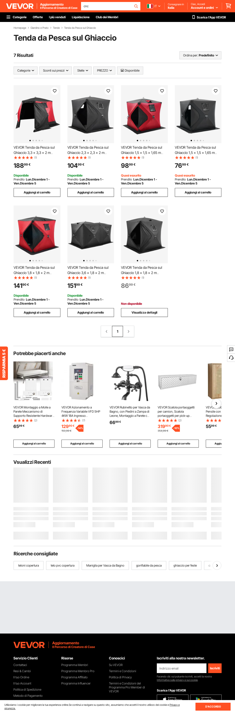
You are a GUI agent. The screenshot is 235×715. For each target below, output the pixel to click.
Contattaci (20, 665)
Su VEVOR (116, 665)
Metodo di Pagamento (28, 695)
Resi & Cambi (22, 671)
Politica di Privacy (120, 677)
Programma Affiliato (74, 677)
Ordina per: (190, 55)
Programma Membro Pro (77, 671)
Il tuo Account (22, 683)
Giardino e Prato (40, 27)
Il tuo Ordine (21, 677)
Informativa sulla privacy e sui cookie (177, 680)
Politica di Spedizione (27, 689)
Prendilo (19, 179)
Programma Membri (74, 665)
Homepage (20, 27)
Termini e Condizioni (122, 671)
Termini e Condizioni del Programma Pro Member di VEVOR (127, 687)
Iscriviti (215, 668)
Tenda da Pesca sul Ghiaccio (80, 27)
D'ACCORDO (213, 706)
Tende (56, 27)
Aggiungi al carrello (37, 192)
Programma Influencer (76, 683)
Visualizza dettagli (144, 312)
